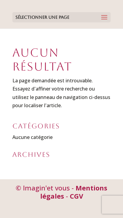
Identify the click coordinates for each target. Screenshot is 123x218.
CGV (76, 195)
